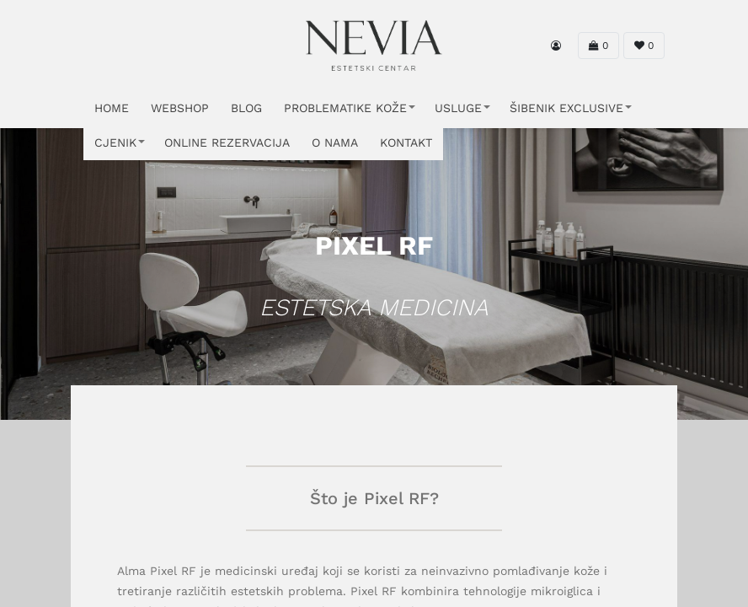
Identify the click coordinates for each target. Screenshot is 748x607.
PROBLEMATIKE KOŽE (345, 108)
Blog (246, 108)
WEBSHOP (180, 108)
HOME (111, 108)
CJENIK (115, 142)
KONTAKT (406, 142)
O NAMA (335, 142)
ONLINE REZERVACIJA (227, 142)
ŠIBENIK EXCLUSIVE (566, 108)
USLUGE (458, 108)
